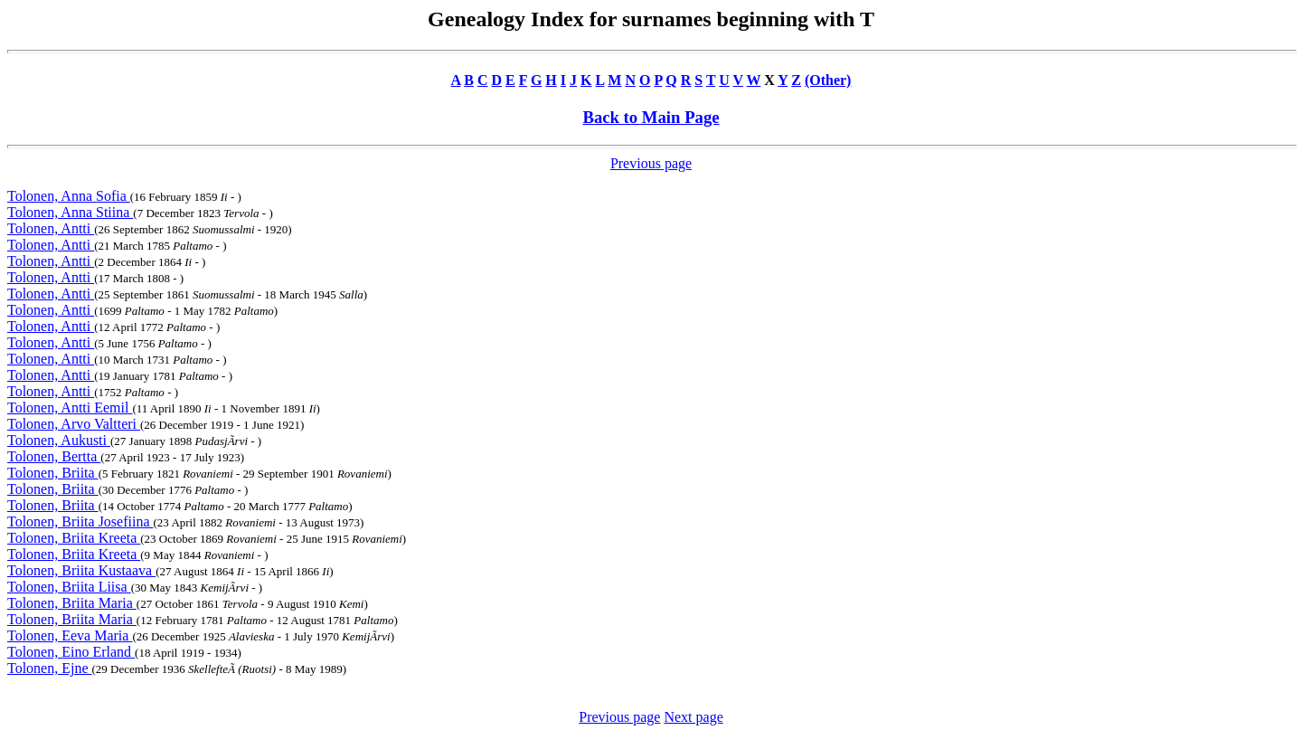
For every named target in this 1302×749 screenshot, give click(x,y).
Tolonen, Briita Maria (72, 603)
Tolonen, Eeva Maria (69, 635)
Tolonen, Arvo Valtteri (73, 423)
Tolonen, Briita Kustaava (81, 570)
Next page (693, 717)
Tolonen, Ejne (49, 668)
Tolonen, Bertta (53, 456)
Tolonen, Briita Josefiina (80, 521)
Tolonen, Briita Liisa (69, 586)
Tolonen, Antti (50, 228)
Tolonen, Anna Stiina (70, 212)
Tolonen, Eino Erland (71, 651)
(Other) (828, 80)
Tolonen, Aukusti (58, 440)
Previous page (651, 163)
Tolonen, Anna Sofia (68, 196)
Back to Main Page (650, 117)
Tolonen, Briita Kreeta (73, 537)
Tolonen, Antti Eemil (69, 407)
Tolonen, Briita (53, 472)
